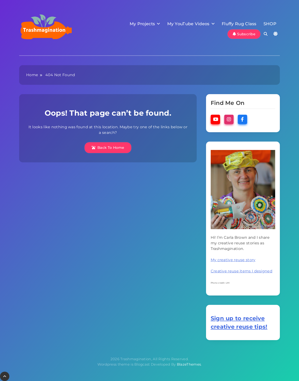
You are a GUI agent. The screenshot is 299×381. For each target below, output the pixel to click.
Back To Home (108, 147)
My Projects (142, 23)
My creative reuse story (233, 260)
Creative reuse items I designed (241, 271)
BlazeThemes (189, 364)
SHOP (269, 23)
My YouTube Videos (188, 23)
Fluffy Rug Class (239, 23)
